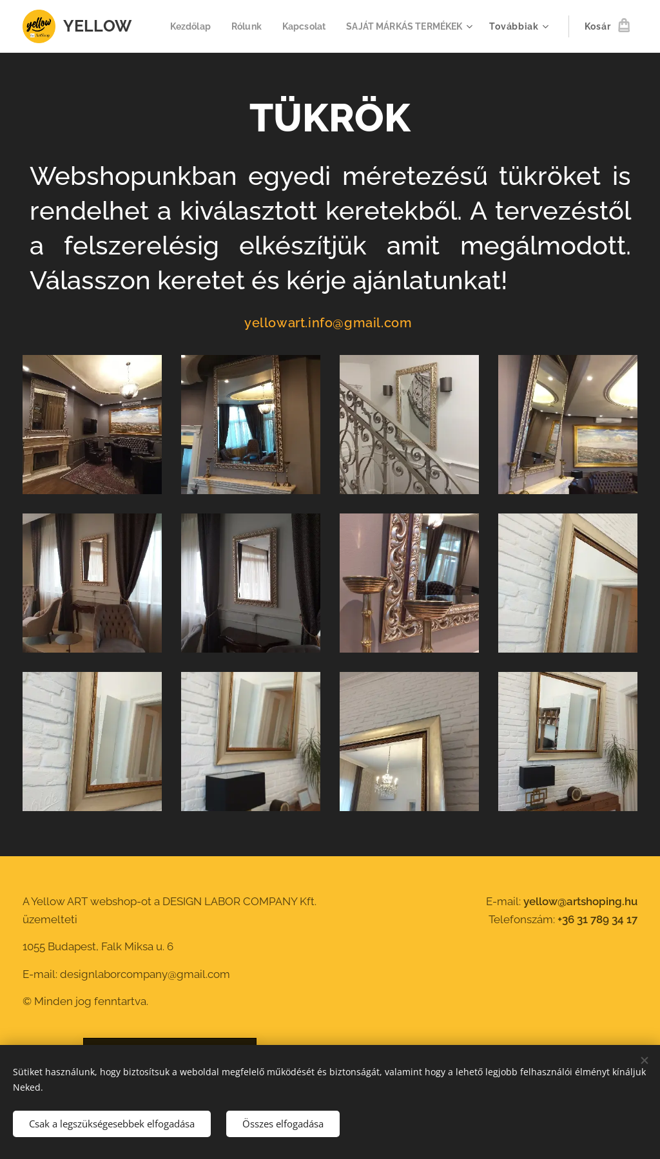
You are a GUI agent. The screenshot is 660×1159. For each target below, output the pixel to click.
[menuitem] (330, 26)
